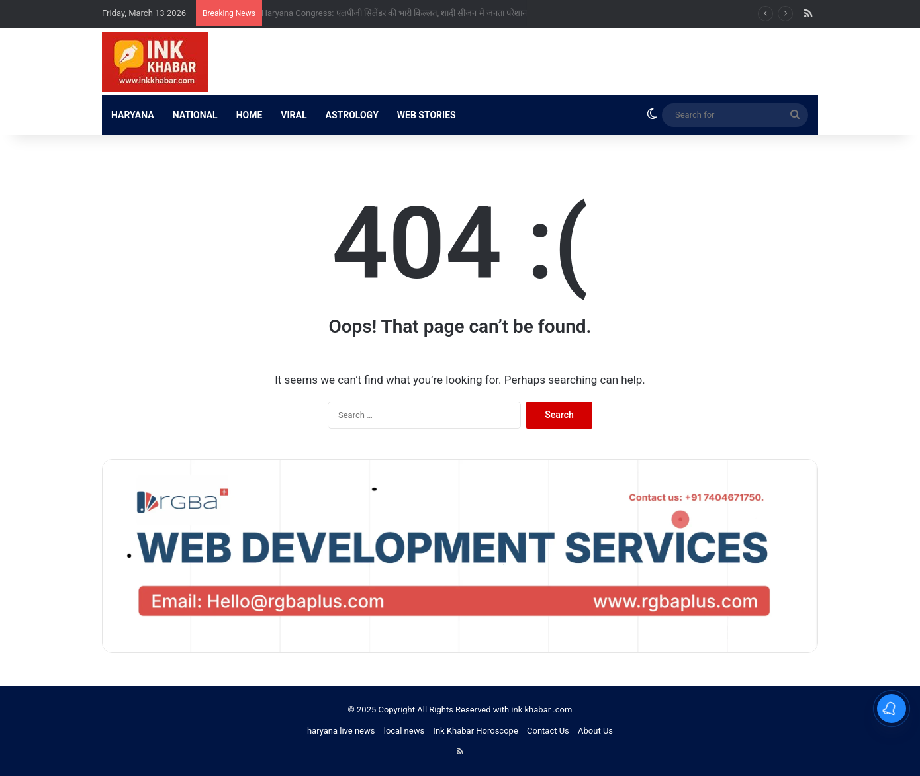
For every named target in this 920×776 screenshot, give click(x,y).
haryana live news (341, 731)
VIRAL (293, 115)
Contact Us (548, 731)
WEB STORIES (426, 115)
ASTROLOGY (352, 115)
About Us (595, 731)
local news (404, 731)
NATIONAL (195, 115)
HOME (249, 115)
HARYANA (132, 115)
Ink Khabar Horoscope (475, 731)
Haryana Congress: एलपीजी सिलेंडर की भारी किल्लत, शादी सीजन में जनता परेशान (401, 13)
